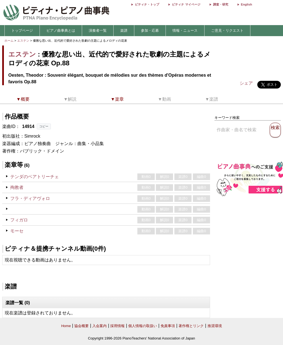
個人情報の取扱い (142, 326)
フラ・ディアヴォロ (30, 198)
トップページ (22, 30)
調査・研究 (220, 4)
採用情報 (117, 326)
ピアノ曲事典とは (60, 30)
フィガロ (19, 220)
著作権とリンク (191, 326)
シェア (246, 83)
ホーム (9, 40)
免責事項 (168, 326)
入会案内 (99, 326)
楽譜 (123, 30)
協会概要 (81, 326)
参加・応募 (150, 30)
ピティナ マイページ (186, 4)
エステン (23, 40)
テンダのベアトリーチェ (34, 176)
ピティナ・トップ (147, 4)
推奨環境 (215, 326)
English (246, 4)
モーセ (16, 231)
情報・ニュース (185, 30)
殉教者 (16, 187)
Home (66, 326)
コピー (43, 126)
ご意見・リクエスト (227, 30)
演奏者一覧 (98, 30)
